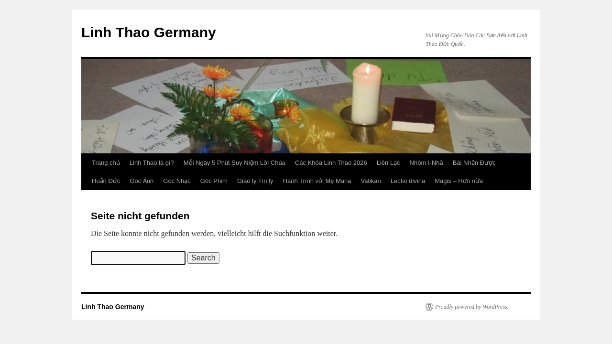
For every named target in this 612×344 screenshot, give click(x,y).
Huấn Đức (106, 180)
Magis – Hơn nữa (459, 180)
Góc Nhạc (177, 180)
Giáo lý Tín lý (255, 180)
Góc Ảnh (141, 180)
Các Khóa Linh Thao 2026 (331, 162)
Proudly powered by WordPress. (472, 306)
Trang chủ (106, 162)
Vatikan (371, 180)
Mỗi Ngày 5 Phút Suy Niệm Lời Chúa (234, 162)
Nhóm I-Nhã (426, 162)
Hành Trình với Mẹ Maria (317, 180)
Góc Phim (214, 180)
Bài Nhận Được (474, 162)
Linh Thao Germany (148, 32)
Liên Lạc (388, 162)
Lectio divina (408, 180)
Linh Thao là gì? (152, 162)
